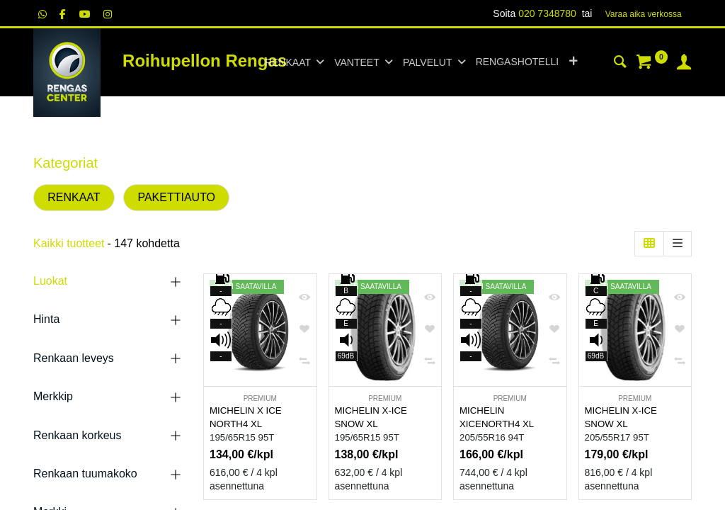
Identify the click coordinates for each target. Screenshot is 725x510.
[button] (573, 62)
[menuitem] (517, 62)
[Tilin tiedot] (684, 63)
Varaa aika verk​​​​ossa (643, 14)
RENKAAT (73, 197)
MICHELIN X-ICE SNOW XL (371, 417)
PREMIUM (260, 398)
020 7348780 (547, 13)
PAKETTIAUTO (176, 197)
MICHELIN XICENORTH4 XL (496, 417)
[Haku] (620, 63)
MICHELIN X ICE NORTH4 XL (246, 417)
